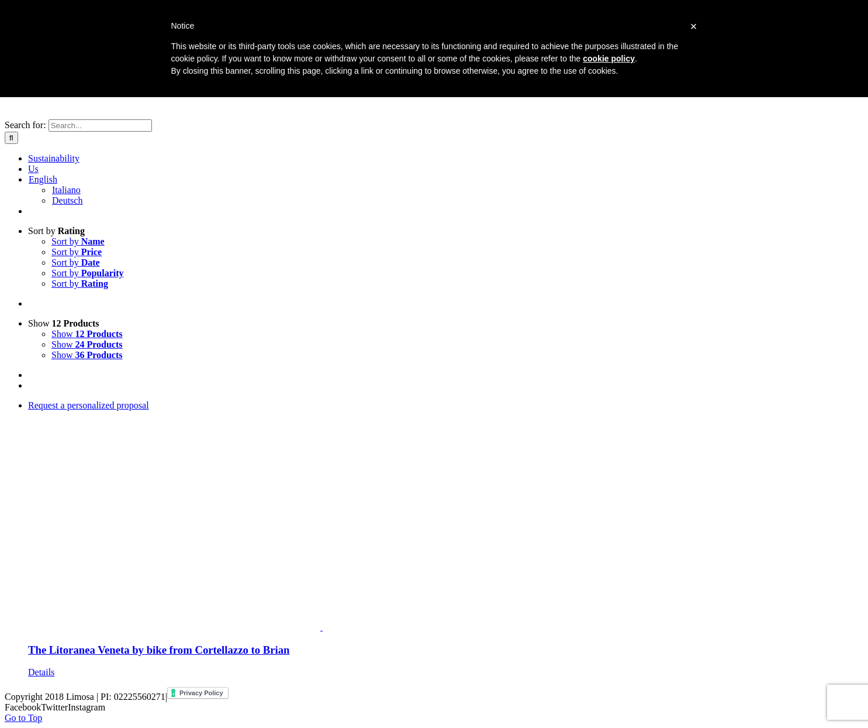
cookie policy (609, 58)
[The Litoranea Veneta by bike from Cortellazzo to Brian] (445, 516)
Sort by (56, 231)
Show (63, 323)
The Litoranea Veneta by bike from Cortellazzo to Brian (158, 650)
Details (41, 672)
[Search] (11, 138)
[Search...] (100, 125)
